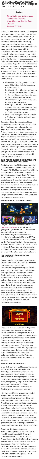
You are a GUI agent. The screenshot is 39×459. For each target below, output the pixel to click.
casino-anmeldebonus (9, 227)
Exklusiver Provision (14, 26)
